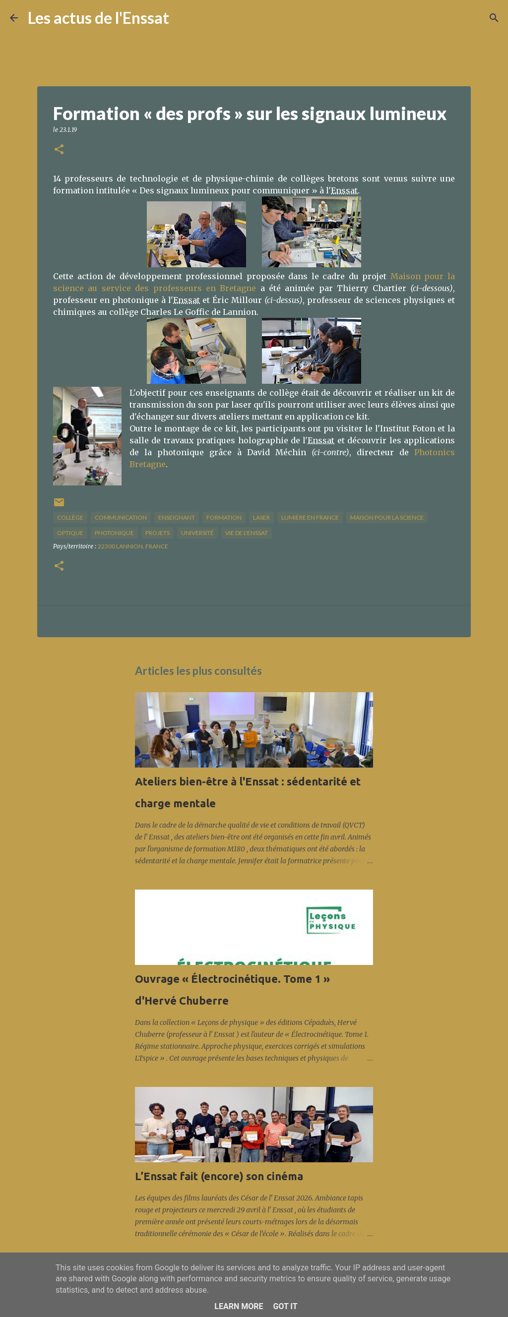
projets (157, 533)
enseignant (176, 517)
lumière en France (310, 517)
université (197, 533)
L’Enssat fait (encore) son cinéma (219, 1176)
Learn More (238, 1306)
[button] (59, 150)
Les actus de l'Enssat (98, 17)
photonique (114, 533)
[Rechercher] (183, 18)
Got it (285, 1306)
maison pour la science (387, 517)
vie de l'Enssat (246, 533)
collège (70, 517)
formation (224, 517)
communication (121, 517)
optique (70, 533)
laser (261, 517)
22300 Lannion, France (133, 546)
